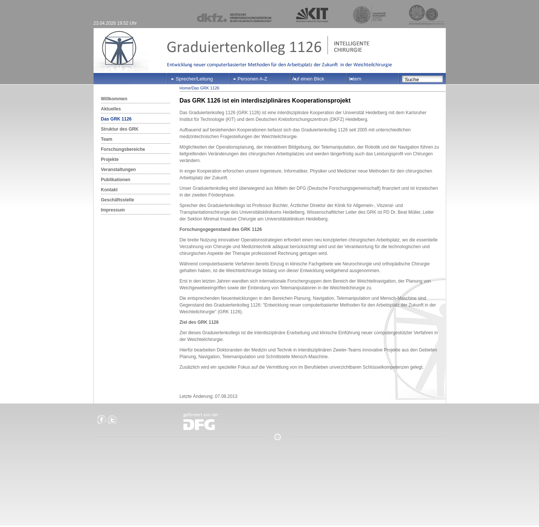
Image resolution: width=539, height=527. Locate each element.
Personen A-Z (253, 79)
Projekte (110, 159)
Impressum (113, 210)
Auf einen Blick (308, 79)
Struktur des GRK (120, 129)
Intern (355, 79)
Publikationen (116, 179)
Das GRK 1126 (116, 119)
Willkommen (114, 98)
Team (106, 139)
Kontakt (109, 189)
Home (185, 88)
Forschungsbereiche (123, 149)
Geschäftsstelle (117, 199)
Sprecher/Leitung (194, 79)
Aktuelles (111, 109)
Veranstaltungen (118, 169)
